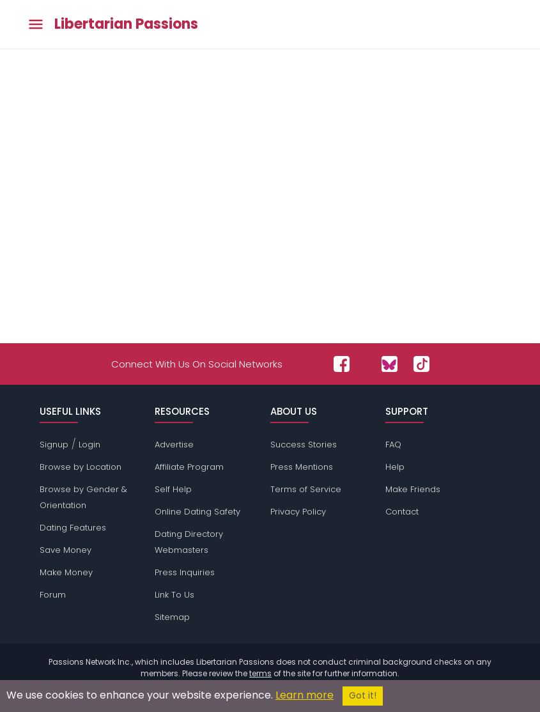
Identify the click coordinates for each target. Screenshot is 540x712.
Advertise (174, 444)
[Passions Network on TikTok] (421, 364)
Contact (402, 512)
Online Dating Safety (197, 512)
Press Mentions (301, 467)
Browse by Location (80, 467)
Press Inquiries (185, 572)
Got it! (362, 696)
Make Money (66, 572)
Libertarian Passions (126, 24)
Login (89, 444)
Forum (53, 595)
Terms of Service (305, 489)
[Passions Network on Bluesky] (389, 364)
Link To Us (174, 595)
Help (395, 467)
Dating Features (73, 528)
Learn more (304, 695)
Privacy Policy (298, 512)
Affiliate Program (189, 467)
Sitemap (172, 617)
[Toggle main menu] (35, 25)
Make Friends (412, 489)
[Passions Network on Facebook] (342, 364)
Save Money (65, 550)
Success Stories (303, 444)
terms (260, 673)
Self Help (173, 489)
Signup (54, 444)
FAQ (393, 444)
